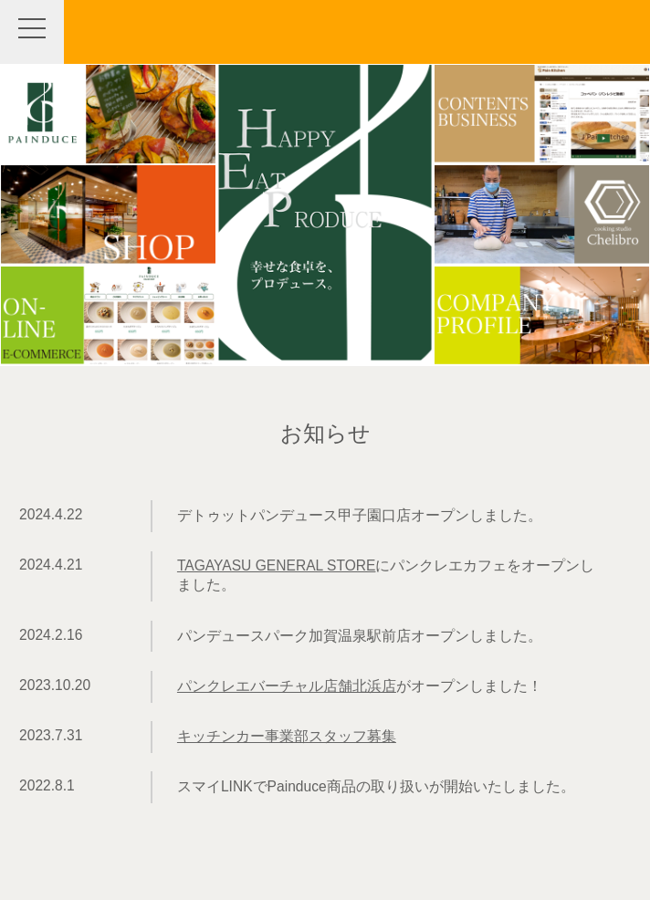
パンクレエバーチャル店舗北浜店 (286, 686)
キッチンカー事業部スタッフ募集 (286, 736)
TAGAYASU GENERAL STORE (276, 565)
